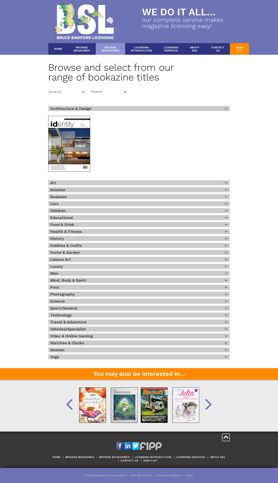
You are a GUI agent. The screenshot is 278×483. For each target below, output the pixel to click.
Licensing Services (190, 457)
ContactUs (217, 49)
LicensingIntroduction (141, 49)
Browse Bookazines (114, 457)
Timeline (108, 92)
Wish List (150, 460)
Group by (66, 92)
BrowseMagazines (82, 49)
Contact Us (129, 460)
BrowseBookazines (110, 49)
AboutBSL (194, 49)
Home (58, 48)
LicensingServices (171, 49)
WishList (239, 49)
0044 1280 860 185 (141, 475)
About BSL (218, 457)
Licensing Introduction (153, 457)
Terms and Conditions (168, 475)
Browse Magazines (79, 457)
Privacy (189, 475)
